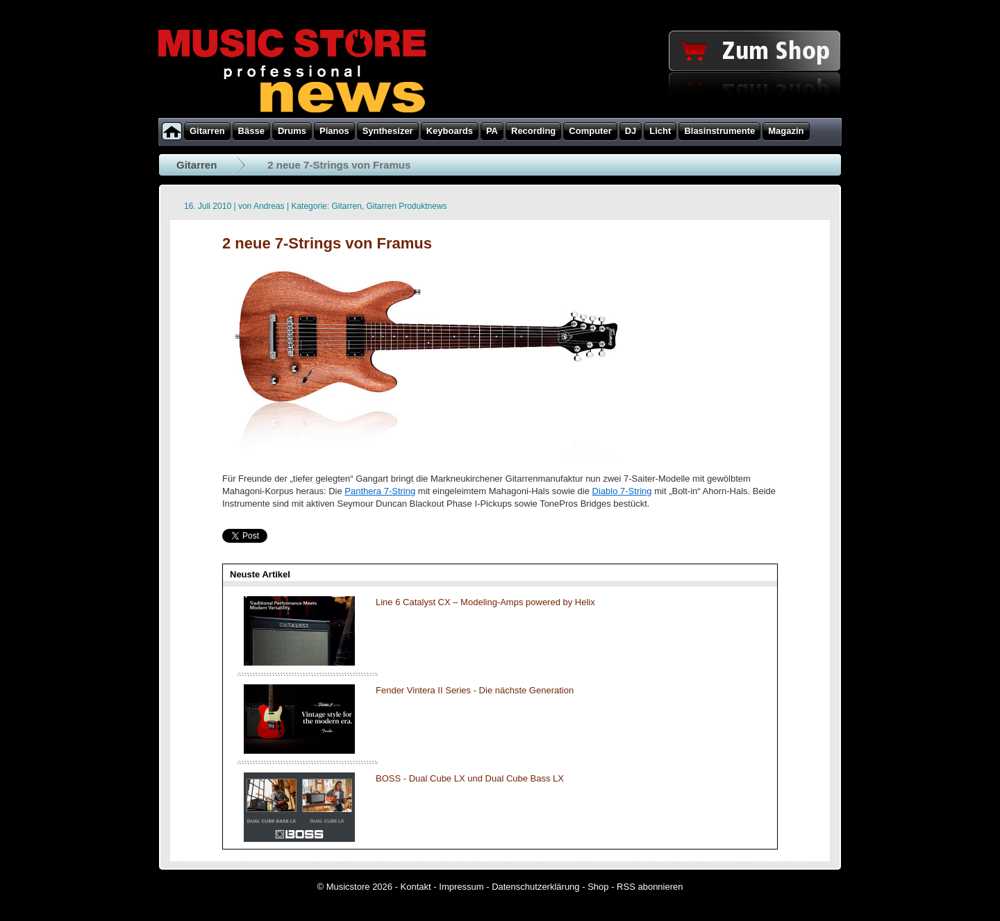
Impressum (461, 886)
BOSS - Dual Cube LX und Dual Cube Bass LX (470, 778)
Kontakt (416, 886)
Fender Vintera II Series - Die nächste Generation (475, 690)
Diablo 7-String (622, 491)
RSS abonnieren (650, 886)
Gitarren (196, 165)
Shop (598, 886)
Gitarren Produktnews (407, 206)
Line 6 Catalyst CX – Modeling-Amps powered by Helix (485, 602)
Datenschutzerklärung (535, 886)
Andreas (269, 206)
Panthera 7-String (379, 491)
